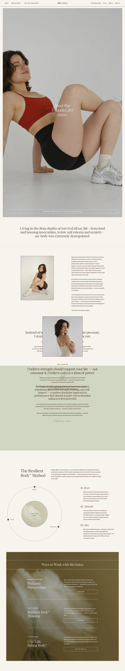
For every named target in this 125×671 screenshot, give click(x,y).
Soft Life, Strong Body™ (57, 387)
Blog (104, 3)
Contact (117, 3)
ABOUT (7, 3)
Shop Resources (96, 3)
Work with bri (15, 3)
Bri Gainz (62, 3)
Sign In (111, 3)
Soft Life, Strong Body (31, 3)
